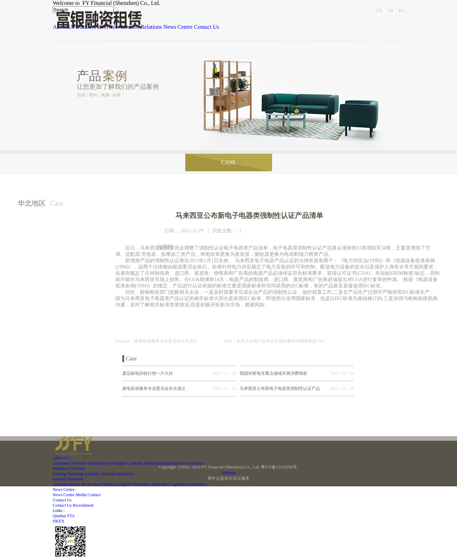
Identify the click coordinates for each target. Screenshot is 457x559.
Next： (274, 341)
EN (401, 10)
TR (390, 10)
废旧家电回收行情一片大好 (147, 373)
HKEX (58, 521)
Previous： (156, 341)
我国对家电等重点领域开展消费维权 (273, 373)
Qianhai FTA (64, 515)
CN (379, 10)
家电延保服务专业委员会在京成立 (154, 388)
